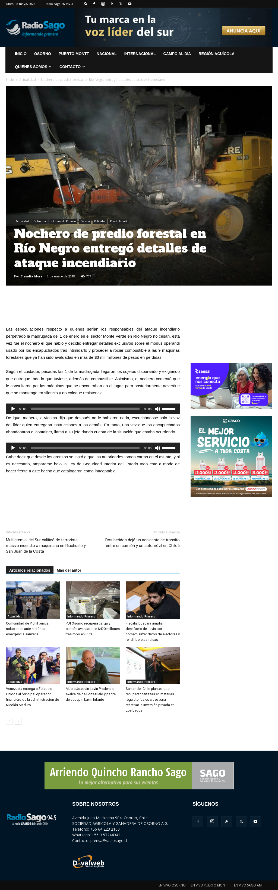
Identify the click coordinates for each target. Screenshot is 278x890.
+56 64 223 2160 (105, 829)
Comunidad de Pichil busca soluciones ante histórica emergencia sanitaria (27, 628)
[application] (93, 409)
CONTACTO (72, 67)
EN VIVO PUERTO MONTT (210, 885)
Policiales (99, 221)
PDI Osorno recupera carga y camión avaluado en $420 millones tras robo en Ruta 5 (93, 628)
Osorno (42, 54)
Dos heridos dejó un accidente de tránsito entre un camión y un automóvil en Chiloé (142, 542)
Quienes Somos (33, 67)
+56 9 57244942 (106, 834)
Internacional (140, 54)
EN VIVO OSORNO (172, 885)
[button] (86, 4)
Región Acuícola (216, 54)
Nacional (107, 54)
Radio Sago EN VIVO (59, 4)
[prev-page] (9, 721)
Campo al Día (177, 54)
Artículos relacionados (29, 570)
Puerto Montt (74, 54)
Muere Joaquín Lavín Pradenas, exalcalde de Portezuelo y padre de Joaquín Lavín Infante (91, 694)
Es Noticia (40, 221)
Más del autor (69, 570)
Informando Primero (63, 221)
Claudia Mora (32, 276)
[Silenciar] (157, 409)
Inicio (10, 79)
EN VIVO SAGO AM (248, 885)
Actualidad (27, 79)
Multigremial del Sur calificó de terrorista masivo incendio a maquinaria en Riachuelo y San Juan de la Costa (46, 545)
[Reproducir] (13, 409)
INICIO (21, 54)
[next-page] (18, 721)
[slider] (85, 409)
